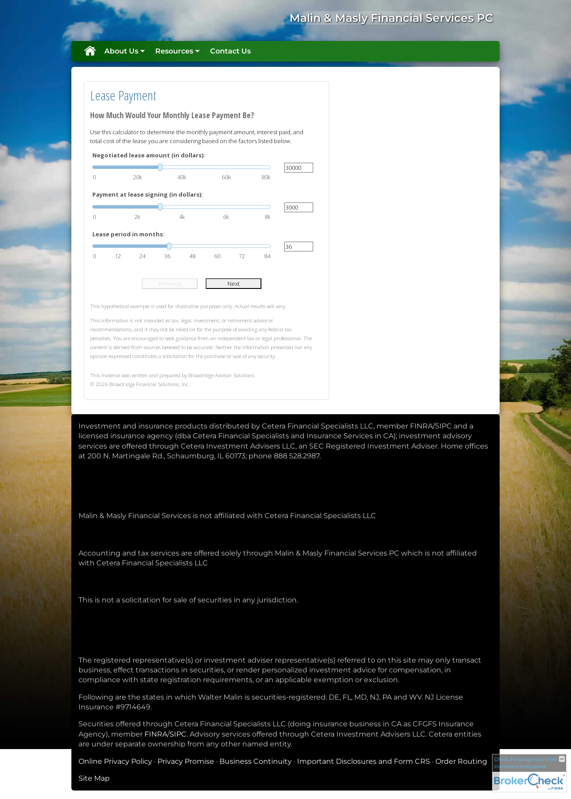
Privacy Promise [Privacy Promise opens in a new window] (185, 761)
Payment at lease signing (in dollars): (147, 194)
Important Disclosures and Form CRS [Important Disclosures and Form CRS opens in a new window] (363, 761)
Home (89, 51)
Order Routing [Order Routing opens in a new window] (461, 761)
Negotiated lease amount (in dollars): (148, 155)
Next (234, 284)
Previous (170, 284)
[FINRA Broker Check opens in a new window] (529, 772)
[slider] (181, 167)
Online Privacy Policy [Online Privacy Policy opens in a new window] (115, 761)
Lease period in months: (128, 234)
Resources (174, 51)
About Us (121, 51)
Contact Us (230, 51)
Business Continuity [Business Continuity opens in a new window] (255, 761)
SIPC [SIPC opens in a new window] (178, 734)
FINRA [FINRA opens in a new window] (156, 734)
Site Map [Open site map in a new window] (94, 778)
